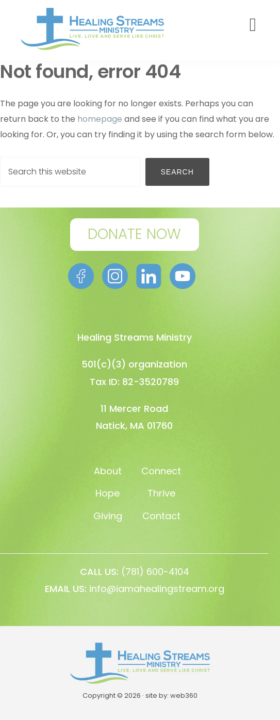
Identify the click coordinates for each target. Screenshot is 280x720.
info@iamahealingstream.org (156, 588)
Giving (107, 515)
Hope (107, 493)
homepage (99, 119)
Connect (161, 471)
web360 (183, 695)
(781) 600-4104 (155, 571)
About (108, 471)
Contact (161, 515)
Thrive (161, 493)
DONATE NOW (134, 234)
